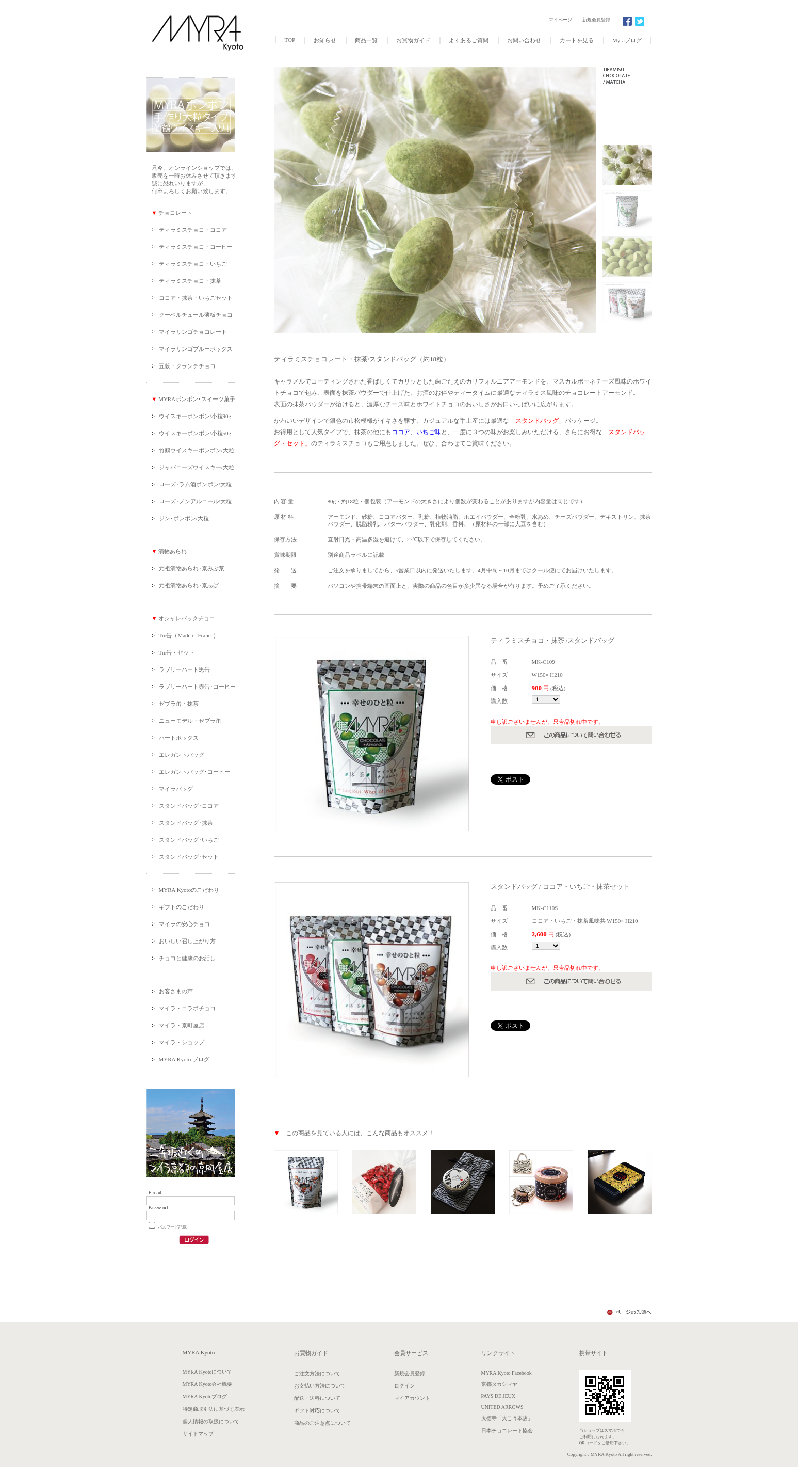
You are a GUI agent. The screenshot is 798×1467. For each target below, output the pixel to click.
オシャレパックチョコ (186, 618)
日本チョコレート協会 (507, 1430)
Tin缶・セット (177, 652)
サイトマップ (198, 1434)
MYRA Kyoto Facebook (506, 1373)
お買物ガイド (413, 40)
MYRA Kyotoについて (208, 1372)
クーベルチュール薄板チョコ (196, 315)
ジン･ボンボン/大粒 (184, 518)
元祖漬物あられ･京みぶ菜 (191, 568)
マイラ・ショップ (181, 1042)
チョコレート (174, 213)
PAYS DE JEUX (498, 1396)
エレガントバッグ (181, 755)
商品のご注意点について (322, 1423)
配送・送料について (317, 1398)
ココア (401, 432)
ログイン (404, 1386)
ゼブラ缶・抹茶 (179, 703)
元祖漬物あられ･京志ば (189, 585)
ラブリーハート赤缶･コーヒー (197, 686)
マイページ (560, 19)
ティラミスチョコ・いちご (193, 264)
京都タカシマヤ (499, 1384)
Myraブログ (627, 40)
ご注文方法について (317, 1373)
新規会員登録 (596, 19)
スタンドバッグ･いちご (189, 840)
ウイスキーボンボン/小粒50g (195, 433)
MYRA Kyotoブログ (205, 1396)
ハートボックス (179, 738)
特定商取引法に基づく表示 (214, 1409)
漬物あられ (172, 551)
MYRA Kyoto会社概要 (208, 1384)
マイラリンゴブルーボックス (196, 349)
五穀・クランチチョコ (187, 366)
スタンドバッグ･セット (189, 857)
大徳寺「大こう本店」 (507, 1418)
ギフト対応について (317, 1410)
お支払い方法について (320, 1386)
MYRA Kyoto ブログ (184, 1059)
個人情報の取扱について (211, 1421)
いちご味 (428, 432)
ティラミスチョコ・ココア (193, 230)
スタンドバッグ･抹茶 (186, 823)
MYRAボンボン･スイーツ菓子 (196, 399)
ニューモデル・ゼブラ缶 (190, 720)
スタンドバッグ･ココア (189, 806)
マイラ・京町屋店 (181, 1025)
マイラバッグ (176, 789)
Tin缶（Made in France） (189, 635)
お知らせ (325, 40)
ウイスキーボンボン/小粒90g (195, 416)
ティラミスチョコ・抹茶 (190, 281)
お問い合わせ (524, 40)
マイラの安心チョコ (184, 924)
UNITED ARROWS (502, 1407)
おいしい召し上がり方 (187, 941)
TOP (290, 40)
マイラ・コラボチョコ (187, 1008)
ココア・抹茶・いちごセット (196, 298)
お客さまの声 (176, 991)
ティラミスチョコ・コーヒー (196, 247)
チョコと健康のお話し (187, 958)
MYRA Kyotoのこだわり (189, 890)
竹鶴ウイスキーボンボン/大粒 (196, 450)
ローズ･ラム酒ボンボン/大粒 (195, 484)
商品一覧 (366, 40)
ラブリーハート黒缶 (184, 669)
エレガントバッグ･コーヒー (194, 772)
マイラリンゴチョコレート (193, 332)
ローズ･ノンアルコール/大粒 (195, 501)
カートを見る (577, 40)
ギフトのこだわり (181, 907)
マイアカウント (412, 1398)
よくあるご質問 (468, 40)
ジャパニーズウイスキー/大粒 (196, 467)
